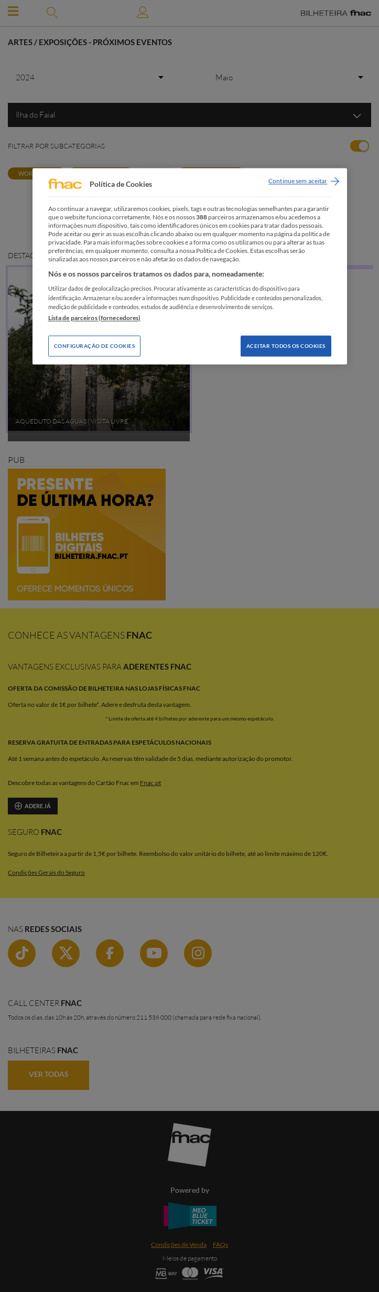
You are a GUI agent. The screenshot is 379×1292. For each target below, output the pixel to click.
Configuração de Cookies (94, 346)
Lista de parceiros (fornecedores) (94, 318)
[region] (190, 266)
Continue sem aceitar (297, 181)
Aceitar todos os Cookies (286, 346)
